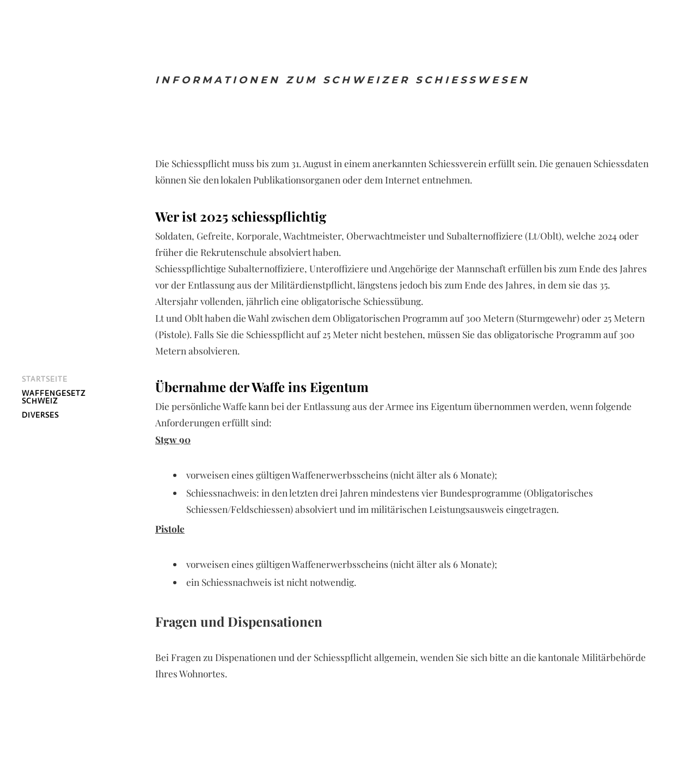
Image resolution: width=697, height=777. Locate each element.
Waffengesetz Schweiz (53, 397)
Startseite (45, 379)
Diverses (40, 415)
